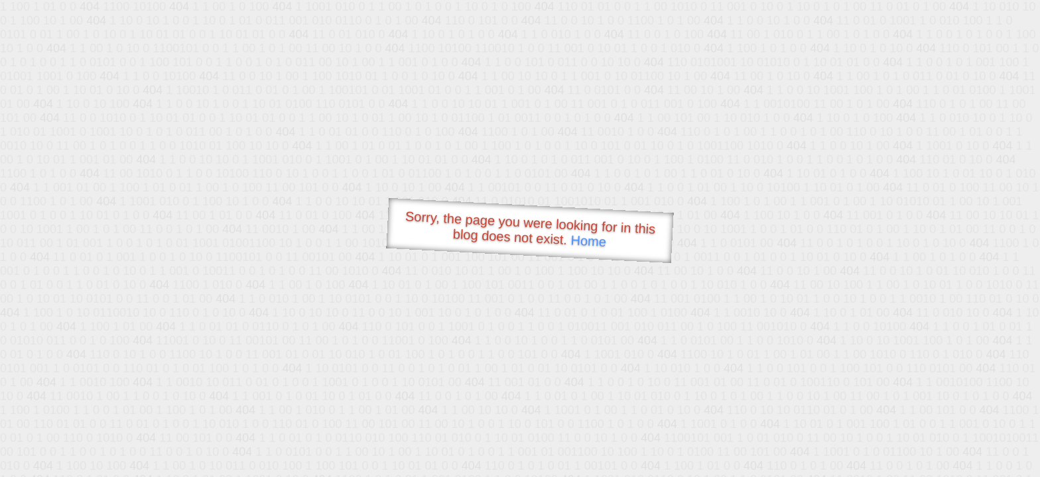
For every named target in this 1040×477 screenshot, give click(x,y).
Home (588, 241)
